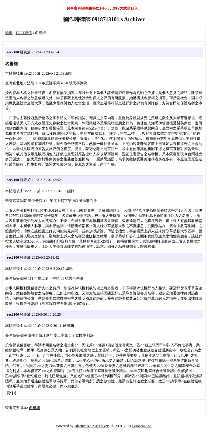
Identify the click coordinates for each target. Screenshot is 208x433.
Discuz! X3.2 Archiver (92, 426)
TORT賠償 (24, 33)
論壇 (8, 33)
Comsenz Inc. (142, 426)
